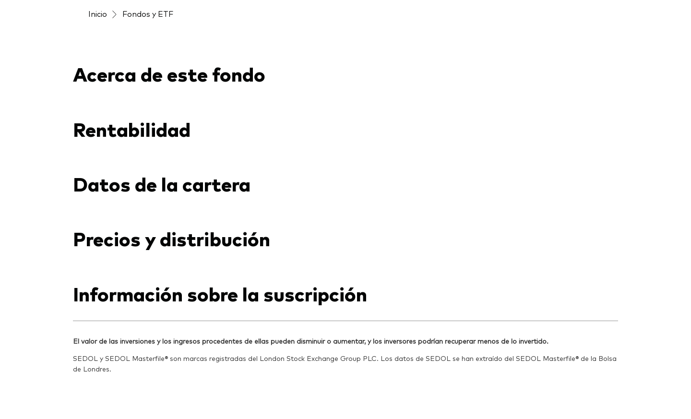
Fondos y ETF (147, 13)
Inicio (97, 13)
